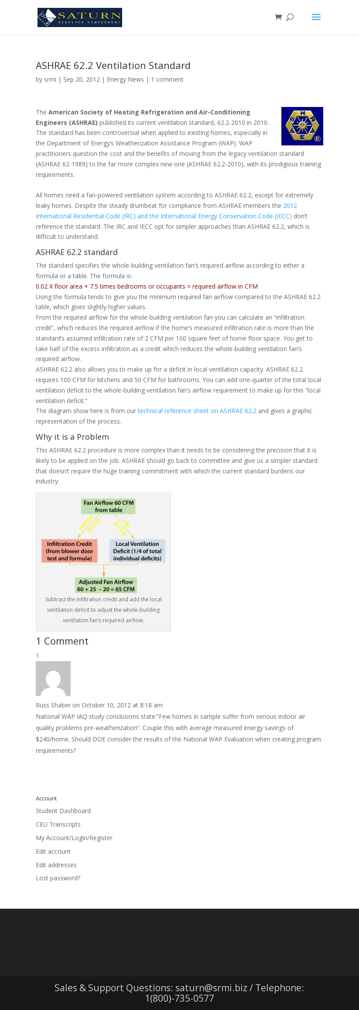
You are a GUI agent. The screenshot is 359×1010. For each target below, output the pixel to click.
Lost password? (58, 878)
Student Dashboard (63, 811)
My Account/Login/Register (74, 838)
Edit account (53, 851)
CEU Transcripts (58, 824)
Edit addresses (56, 865)
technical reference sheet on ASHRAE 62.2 (197, 411)
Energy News (125, 79)
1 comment (167, 79)
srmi (50, 79)
